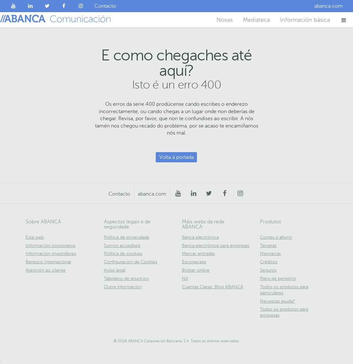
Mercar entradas (198, 253)
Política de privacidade (126, 237)
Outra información (123, 286)
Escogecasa (194, 261)
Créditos (268, 261)
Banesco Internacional (48, 261)
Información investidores (51, 253)
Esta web (35, 237)
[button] (344, 20)
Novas (224, 20)
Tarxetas (268, 245)
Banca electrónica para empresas (215, 245)
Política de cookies (123, 253)
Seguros (268, 270)
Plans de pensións (278, 278)
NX (185, 278)
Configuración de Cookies (130, 261)
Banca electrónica (200, 237)
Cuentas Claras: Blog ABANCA (212, 286)
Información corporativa (50, 245)
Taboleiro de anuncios (126, 278)
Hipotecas (270, 253)
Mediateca (256, 20)
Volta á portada (176, 157)
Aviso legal (114, 270)
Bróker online (195, 270)
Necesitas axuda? (277, 301)
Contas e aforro (276, 237)
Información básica (305, 20)
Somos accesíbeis (122, 245)
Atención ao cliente (46, 270)
